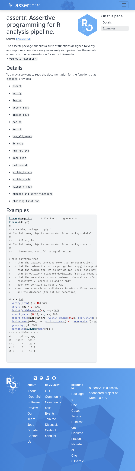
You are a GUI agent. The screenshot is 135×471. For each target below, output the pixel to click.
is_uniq (18, 143)
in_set (17, 129)
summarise (18, 329)
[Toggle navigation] (124, 4)
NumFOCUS (98, 398)
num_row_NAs (21, 151)
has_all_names (22, 136)
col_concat (20, 165)
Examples (109, 28)
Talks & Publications (77, 422)
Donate (32, 430)
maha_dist (19, 158)
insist (17, 100)
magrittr (26, 218)
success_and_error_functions (33, 194)
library (14, 218)
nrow (25, 303)
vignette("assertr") (23, 58)
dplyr (24, 222)
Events (50, 413)
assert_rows (21, 107)
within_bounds (22, 172)
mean (41, 329)
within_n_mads (22, 186)
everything (85, 318)
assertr (24, 5)
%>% (21, 299)
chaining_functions (26, 201)
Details (107, 22)
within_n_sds (21, 179)
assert (17, 86)
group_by (17, 325)
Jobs (30, 424)
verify (17, 93)
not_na (17, 122)
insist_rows (21, 115)
